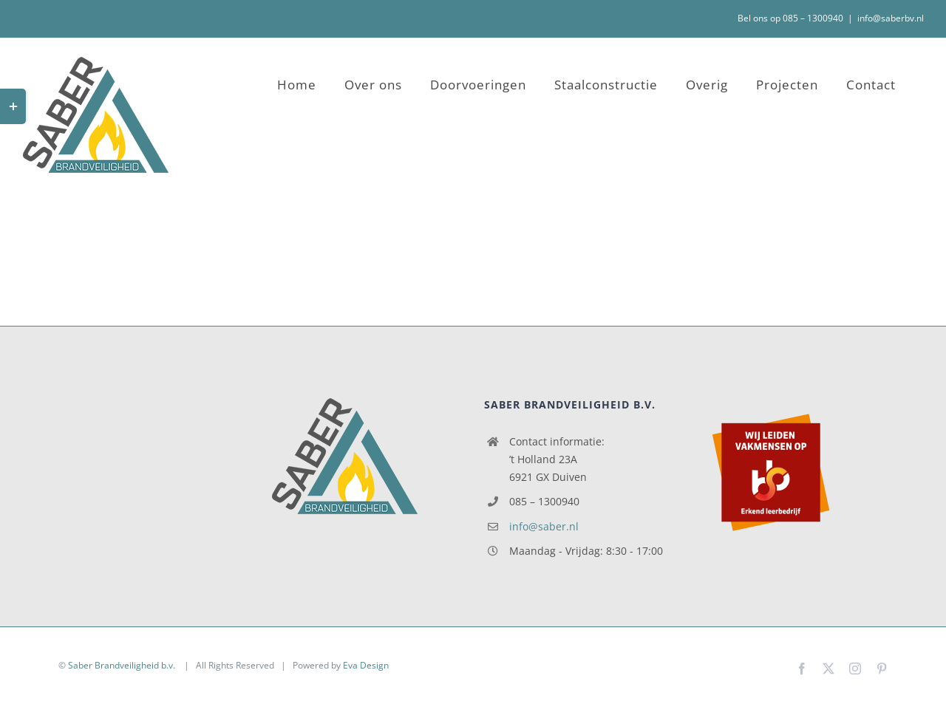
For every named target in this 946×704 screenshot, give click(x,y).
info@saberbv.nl (890, 18)
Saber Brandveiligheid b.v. (122, 665)
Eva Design (366, 665)
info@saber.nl (544, 526)
